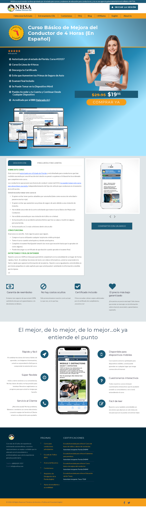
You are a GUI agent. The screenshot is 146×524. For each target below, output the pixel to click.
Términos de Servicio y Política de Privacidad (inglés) (44, 502)
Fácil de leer (115, 401)
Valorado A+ (42, 100)
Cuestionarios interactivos (123, 378)
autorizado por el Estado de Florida (33, 173)
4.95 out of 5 (12, 53)
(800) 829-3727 (17, 463)
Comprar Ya (106, 102)
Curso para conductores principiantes (48, 446)
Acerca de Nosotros (51, 463)
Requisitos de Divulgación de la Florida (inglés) (50, 476)
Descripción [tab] (19, 163)
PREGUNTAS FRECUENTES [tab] (49, 163)
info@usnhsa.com (17, 466)
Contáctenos (48, 468)
